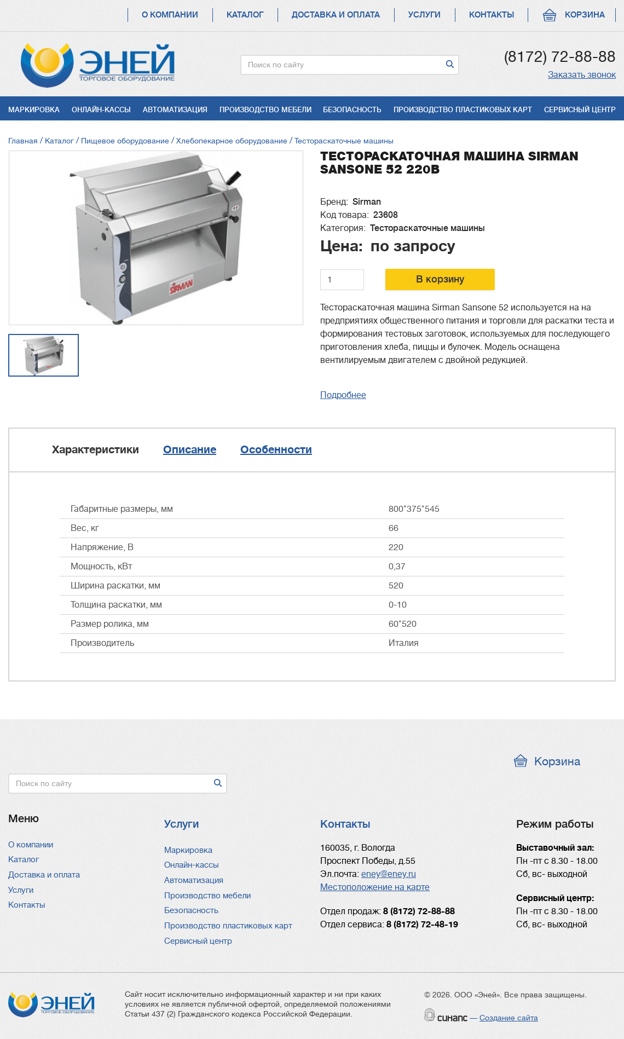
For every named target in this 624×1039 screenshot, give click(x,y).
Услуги (424, 15)
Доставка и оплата (336, 15)
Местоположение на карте (375, 887)
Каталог (245, 15)
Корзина (585, 15)
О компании (170, 15)
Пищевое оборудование (125, 140)
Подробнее (343, 395)
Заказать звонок (582, 75)
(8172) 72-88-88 (560, 57)
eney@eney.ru (388, 874)
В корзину (440, 279)
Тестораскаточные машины (344, 140)
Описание (189, 449)
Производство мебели (265, 110)
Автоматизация (175, 110)
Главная (23, 140)
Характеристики (95, 449)
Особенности (276, 449)
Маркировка (34, 110)
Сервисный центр (580, 110)
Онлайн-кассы (101, 110)
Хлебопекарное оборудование (231, 140)
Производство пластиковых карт (463, 110)
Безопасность (352, 110)
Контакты (491, 15)
